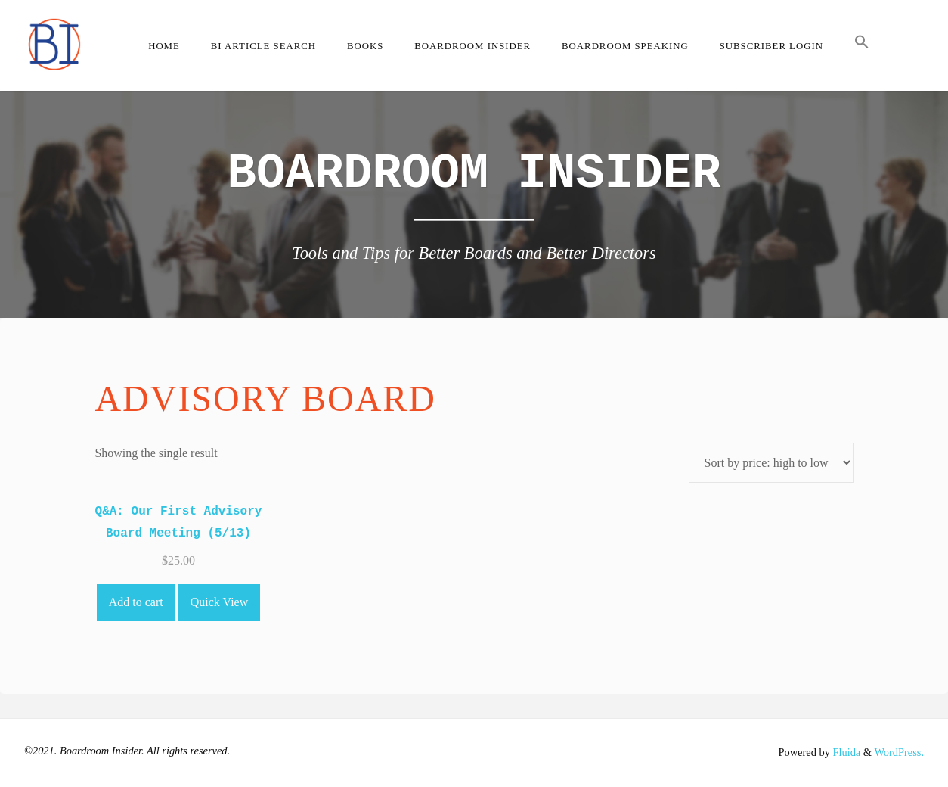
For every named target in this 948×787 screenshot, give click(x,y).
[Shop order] (771, 463)
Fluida (845, 752)
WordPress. (899, 752)
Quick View (220, 602)
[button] (861, 45)
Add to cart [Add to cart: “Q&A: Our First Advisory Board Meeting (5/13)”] (136, 602)
